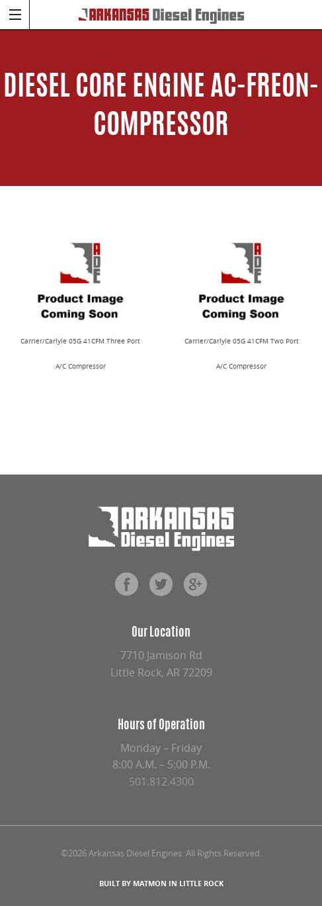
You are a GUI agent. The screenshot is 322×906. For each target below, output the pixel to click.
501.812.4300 (161, 781)
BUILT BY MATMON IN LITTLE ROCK (161, 883)
